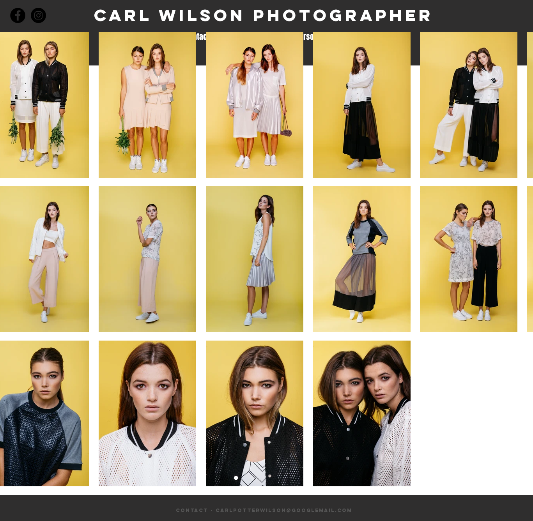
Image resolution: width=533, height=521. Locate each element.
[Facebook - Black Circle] (17, 15)
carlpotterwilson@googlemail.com (284, 510)
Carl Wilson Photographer (264, 15)
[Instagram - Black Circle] (38, 15)
